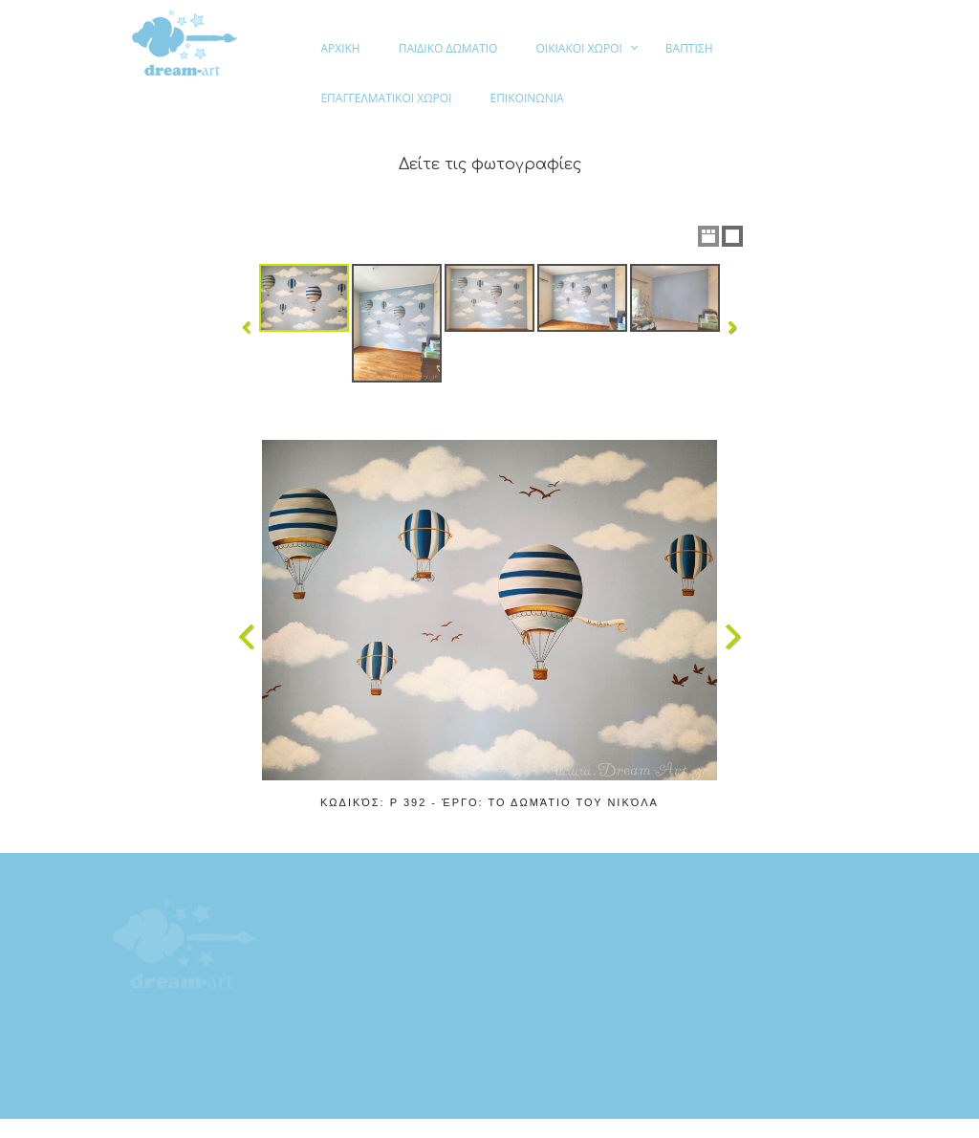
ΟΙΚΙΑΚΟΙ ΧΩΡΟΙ (578, 48)
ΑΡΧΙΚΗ (339, 48)
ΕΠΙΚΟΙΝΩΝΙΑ (526, 98)
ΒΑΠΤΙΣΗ (689, 48)
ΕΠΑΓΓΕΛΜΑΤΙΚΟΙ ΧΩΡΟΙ (385, 98)
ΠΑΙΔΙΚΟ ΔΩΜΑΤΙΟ (448, 48)
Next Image (732, 637)
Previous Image (246, 637)
